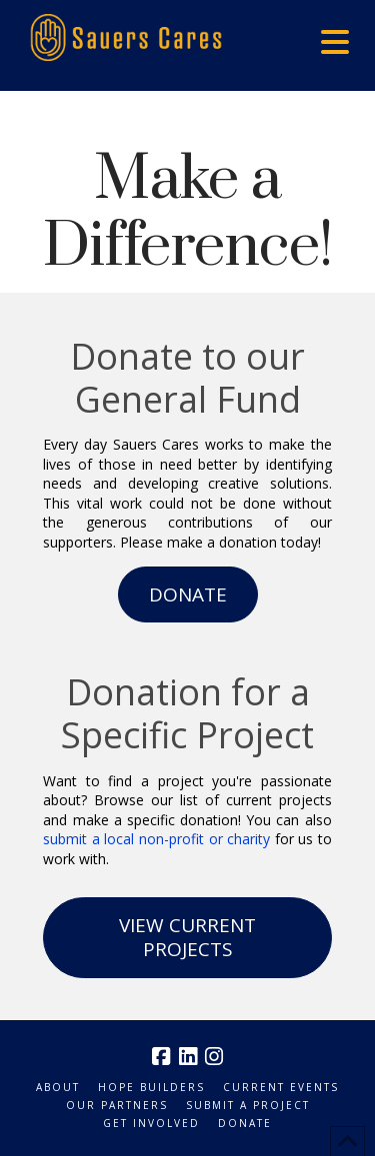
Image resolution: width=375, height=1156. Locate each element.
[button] (335, 42)
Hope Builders (151, 1087)
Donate (245, 1123)
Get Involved (151, 1123)
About (58, 1087)
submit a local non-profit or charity (156, 838)
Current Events (281, 1087)
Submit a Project (248, 1105)
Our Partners (117, 1105)
